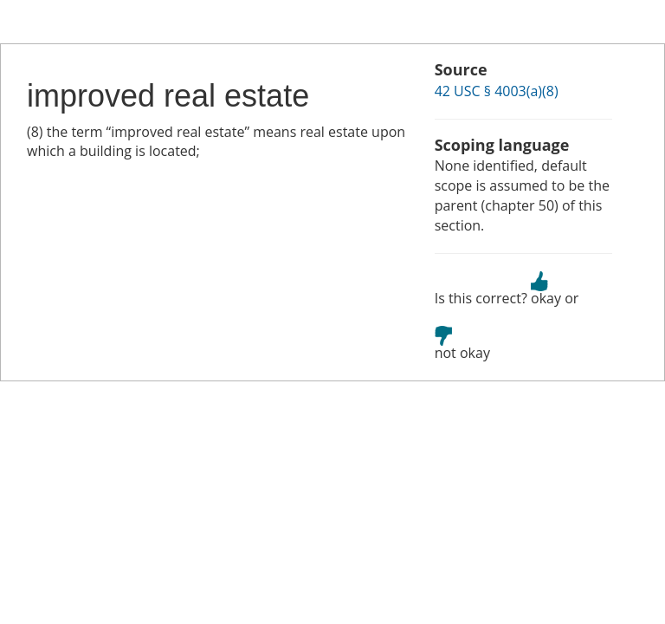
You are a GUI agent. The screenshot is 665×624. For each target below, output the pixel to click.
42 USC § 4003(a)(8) (496, 91)
